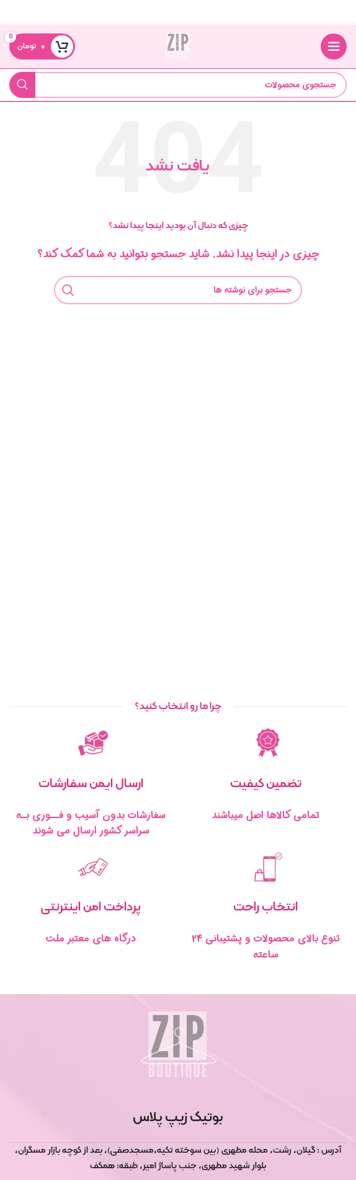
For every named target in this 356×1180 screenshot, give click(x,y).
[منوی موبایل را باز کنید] (333, 46)
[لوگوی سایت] (178, 46)
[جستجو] (178, 85)
